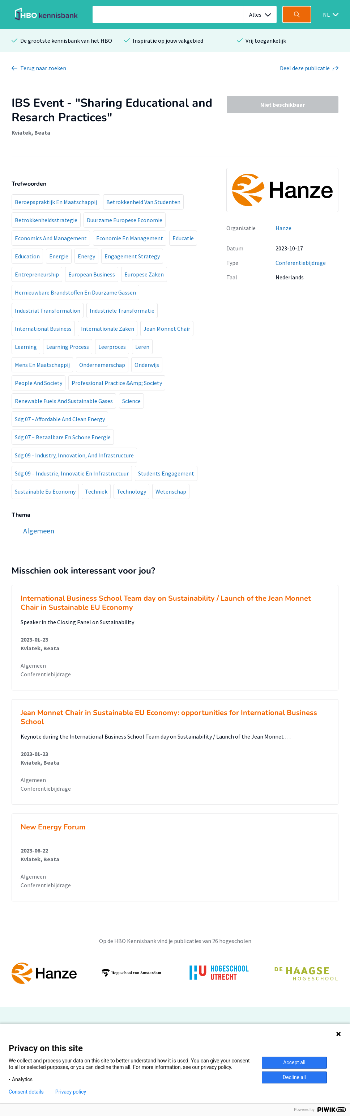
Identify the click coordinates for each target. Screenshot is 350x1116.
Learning (26, 346)
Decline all (294, 1077)
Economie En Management (129, 238)
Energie (58, 256)
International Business (43, 328)
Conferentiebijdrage (301, 262)
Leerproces (112, 346)
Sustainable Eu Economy (45, 491)
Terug (43, 68)
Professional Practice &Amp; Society (117, 382)
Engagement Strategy (132, 256)
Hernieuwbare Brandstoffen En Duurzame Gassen (75, 292)
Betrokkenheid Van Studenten (143, 202)
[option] (175, 973)
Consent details (26, 1092)
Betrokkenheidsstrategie (46, 220)
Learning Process (67, 346)
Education (27, 256)
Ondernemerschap (102, 364)
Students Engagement (166, 473)
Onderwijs (147, 364)
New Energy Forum (53, 827)
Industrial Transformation (47, 310)
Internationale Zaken (107, 328)
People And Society (38, 382)
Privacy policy (70, 1092)
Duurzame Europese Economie (124, 220)
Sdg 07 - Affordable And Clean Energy (60, 419)
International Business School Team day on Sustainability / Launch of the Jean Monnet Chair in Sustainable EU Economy (166, 602)
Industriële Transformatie (122, 310)
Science (131, 401)
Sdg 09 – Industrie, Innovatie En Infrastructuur (72, 473)
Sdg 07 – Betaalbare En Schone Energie (63, 437)
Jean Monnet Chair (167, 328)
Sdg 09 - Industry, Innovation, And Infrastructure (74, 455)
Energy (86, 256)
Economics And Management (51, 238)
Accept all (294, 1062)
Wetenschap (170, 491)
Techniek (96, 491)
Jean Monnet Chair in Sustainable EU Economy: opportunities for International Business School (169, 717)
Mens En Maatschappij (42, 364)
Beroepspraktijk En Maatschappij (56, 202)
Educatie (183, 238)
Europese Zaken (144, 274)
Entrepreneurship (37, 274)
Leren (142, 346)
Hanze (283, 228)
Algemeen (33, 665)
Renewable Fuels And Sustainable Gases (64, 401)
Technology (131, 491)
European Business (91, 274)
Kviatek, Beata (31, 132)
